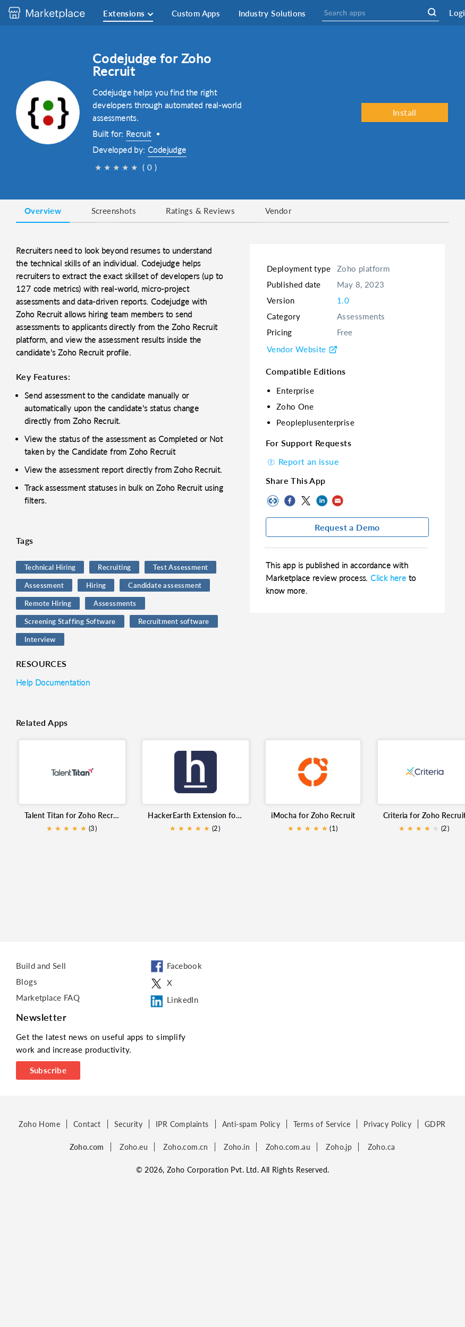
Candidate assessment (164, 585)
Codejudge (167, 149)
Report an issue (302, 461)
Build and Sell (41, 965)
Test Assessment (180, 567)
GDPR (435, 1124)
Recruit (138, 133)
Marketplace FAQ (48, 997)
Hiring (96, 585)
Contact (87, 1124)
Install (405, 112)
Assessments (115, 603)
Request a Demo (347, 527)
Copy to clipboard (274, 501)
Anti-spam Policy (251, 1124)
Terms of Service (321, 1124)
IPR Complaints (182, 1124)
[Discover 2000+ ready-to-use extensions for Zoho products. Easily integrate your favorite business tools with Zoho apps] (55, 13)
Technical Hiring (49, 567)
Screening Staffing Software (70, 621)
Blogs (26, 981)
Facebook (290, 501)
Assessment (44, 585)
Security (128, 1124)
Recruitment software (173, 621)
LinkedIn (321, 501)
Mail (337, 501)
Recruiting (114, 567)
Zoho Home (39, 1124)
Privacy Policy (387, 1124)
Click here (389, 578)
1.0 (343, 300)
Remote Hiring (47, 603)
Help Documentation (53, 682)
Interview (40, 639)
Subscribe (48, 1070)
